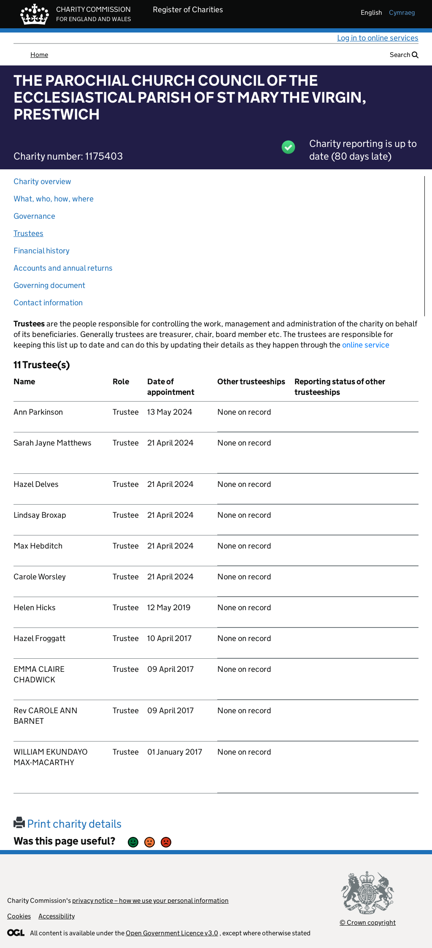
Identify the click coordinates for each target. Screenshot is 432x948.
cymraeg (402, 12)
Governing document (49, 285)
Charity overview (42, 181)
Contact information (48, 302)
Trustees (28, 233)
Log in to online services (377, 38)
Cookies (19, 916)
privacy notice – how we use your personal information (150, 900)
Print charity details (68, 824)
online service (365, 345)
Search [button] (404, 55)
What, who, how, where (54, 199)
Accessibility (56, 916)
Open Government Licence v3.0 (172, 933)
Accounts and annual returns (63, 268)
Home (39, 55)
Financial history (42, 250)
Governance (34, 216)
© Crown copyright (368, 922)
